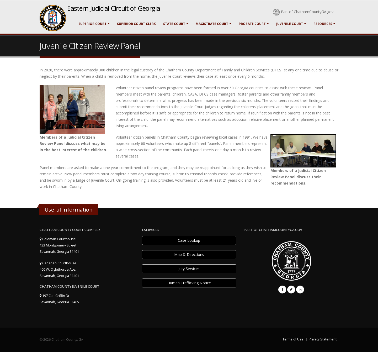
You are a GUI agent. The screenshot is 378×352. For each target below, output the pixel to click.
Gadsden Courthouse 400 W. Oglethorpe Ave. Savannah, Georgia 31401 (59, 269)
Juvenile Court (289, 24)
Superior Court (92, 24)
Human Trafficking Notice (189, 282)
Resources (322, 24)
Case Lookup (189, 240)
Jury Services (189, 268)
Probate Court (252, 24)
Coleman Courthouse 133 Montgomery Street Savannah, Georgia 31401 (59, 245)
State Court (174, 24)
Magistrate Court (212, 24)
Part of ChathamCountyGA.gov (303, 11)
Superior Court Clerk (136, 24)
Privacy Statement (323, 339)
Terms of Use (293, 339)
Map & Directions (189, 254)
